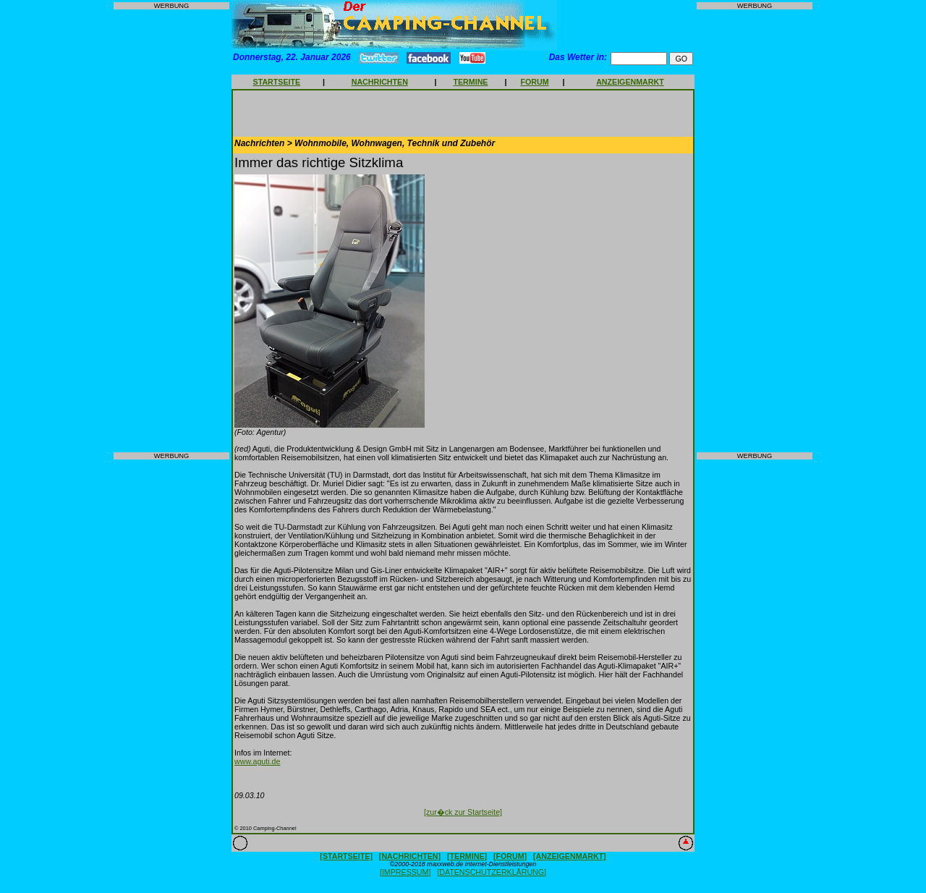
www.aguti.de (257, 761)
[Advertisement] (171, 231)
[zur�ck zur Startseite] (463, 812)
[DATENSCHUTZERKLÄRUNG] (491, 872)
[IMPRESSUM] (405, 872)
